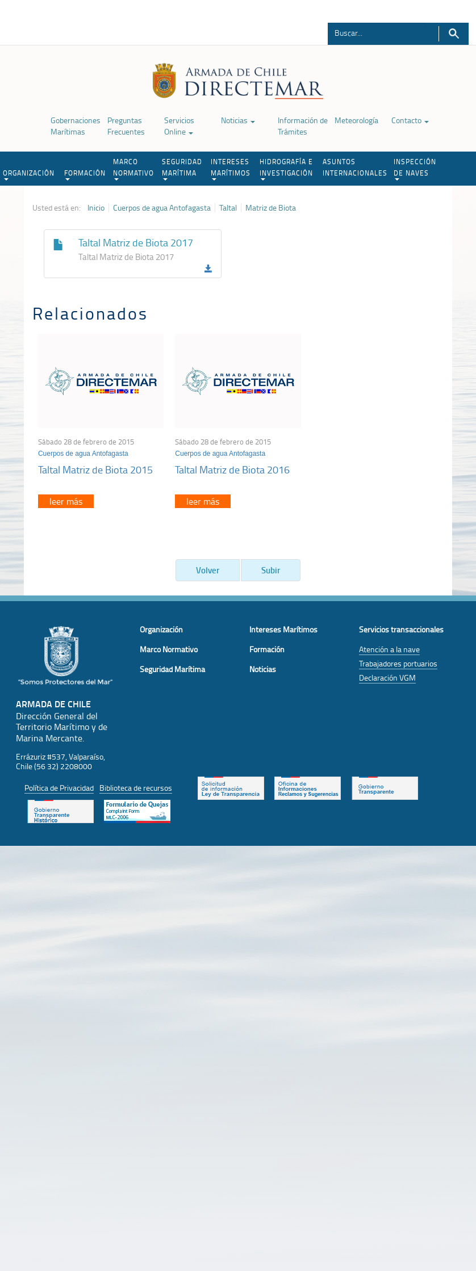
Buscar (454, 34)
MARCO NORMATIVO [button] (133, 169)
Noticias (238, 120)
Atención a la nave (389, 649)
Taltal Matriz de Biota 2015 (95, 469)
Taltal (228, 207)
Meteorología (356, 120)
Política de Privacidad (59, 787)
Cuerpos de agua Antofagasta (162, 207)
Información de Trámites (303, 126)
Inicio (96, 207)
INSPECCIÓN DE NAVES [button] (415, 169)
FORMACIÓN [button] (85, 174)
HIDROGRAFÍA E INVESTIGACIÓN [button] (286, 169)
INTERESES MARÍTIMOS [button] (230, 169)
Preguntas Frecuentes (126, 126)
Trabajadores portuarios (398, 663)
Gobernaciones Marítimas (76, 126)
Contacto (410, 120)
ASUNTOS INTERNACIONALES (355, 167)
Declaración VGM (387, 677)
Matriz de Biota (270, 207)
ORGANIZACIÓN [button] (29, 174)
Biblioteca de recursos (135, 787)
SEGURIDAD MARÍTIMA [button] (182, 169)
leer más (65, 501)
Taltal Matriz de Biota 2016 (232, 469)
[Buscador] (377, 32)
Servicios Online (179, 126)
